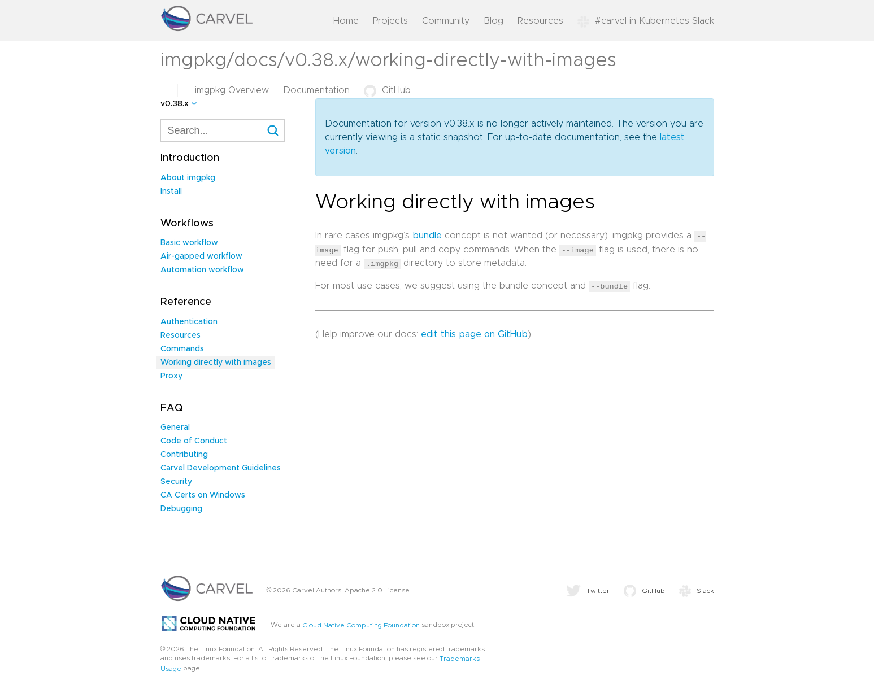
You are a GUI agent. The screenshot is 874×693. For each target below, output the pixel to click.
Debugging (181, 509)
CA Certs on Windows (202, 495)
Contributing (184, 455)
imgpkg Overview (232, 90)
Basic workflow (189, 243)
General (175, 428)
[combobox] (222, 130)
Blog (493, 20)
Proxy (171, 376)
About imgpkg (187, 178)
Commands (182, 349)
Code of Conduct (193, 441)
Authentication (189, 322)
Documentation (316, 90)
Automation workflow (202, 270)
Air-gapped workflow (201, 256)
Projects (390, 20)
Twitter (588, 590)
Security (176, 482)
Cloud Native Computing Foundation (361, 625)
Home (346, 20)
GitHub (387, 90)
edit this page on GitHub (474, 333)
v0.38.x (174, 104)
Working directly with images (215, 363)
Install (171, 191)
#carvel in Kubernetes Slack (645, 20)
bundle (427, 235)
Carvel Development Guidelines (220, 468)
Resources (540, 20)
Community (445, 20)
